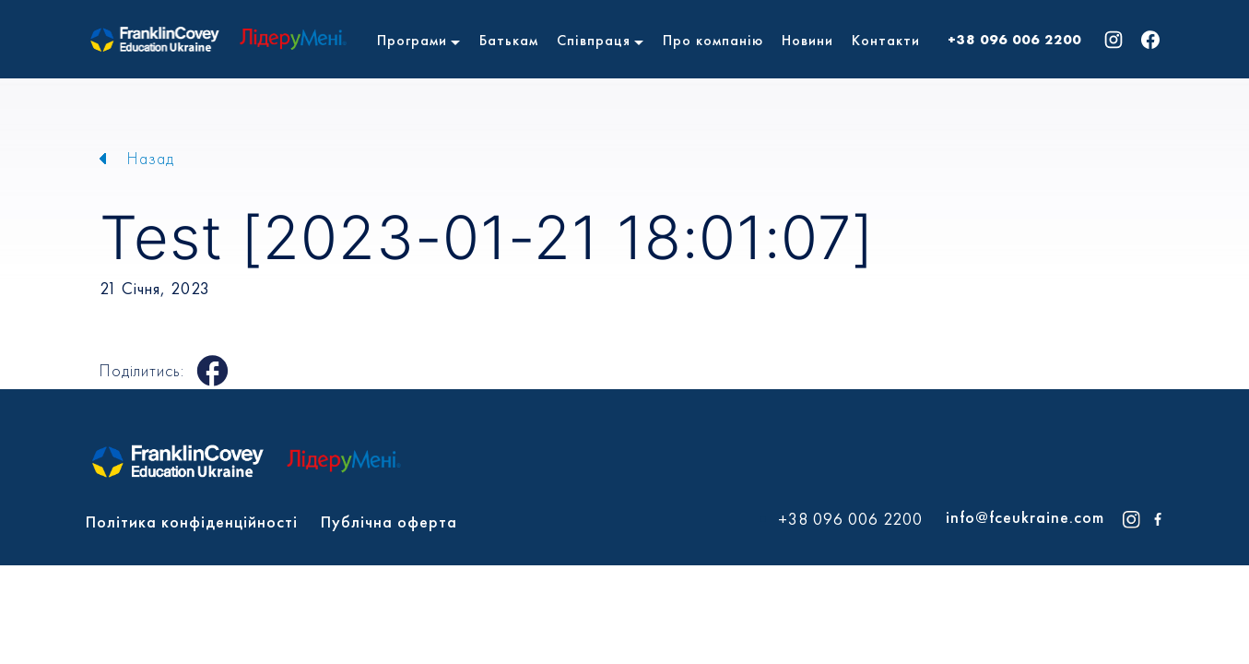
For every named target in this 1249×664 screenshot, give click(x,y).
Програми (412, 40)
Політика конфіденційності (192, 521)
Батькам (508, 40)
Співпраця (593, 40)
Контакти (886, 40)
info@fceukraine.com (1025, 517)
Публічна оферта (389, 521)
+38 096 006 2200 (1014, 39)
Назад (150, 158)
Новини (807, 40)
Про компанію (713, 40)
